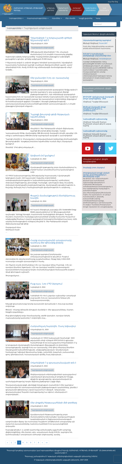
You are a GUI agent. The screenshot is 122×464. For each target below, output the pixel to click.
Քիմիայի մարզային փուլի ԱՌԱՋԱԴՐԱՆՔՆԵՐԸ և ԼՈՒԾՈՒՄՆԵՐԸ (94, 109)
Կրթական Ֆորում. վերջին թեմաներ (98, 34)
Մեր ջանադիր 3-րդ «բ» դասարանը (49, 78)
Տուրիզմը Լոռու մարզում (94, 168)
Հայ (109, 2)
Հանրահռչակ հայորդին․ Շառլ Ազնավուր (53, 326)
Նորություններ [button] (16, 18)
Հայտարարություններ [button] (37, 18)
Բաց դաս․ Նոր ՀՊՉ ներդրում (46, 284)
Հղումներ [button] (57, 18)
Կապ (98, 18)
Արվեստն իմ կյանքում (42, 155)
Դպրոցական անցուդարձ (42, 48)
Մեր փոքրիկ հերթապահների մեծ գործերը (53, 403)
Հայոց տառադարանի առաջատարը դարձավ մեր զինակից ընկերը (51, 241)
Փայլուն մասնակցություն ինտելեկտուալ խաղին (52, 196)
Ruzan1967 (103, 43)
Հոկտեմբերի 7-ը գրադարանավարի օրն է (53, 363)
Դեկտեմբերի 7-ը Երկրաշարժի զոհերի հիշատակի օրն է (51, 39)
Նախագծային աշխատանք (95, 119)
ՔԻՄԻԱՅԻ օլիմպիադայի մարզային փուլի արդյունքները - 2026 (98, 98)
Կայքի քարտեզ (85, 18)
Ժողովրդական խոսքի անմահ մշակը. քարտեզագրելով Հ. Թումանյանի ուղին (96, 174)
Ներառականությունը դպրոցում (97, 40)
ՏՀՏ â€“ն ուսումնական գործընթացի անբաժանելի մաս (97, 55)
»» (47, 442)
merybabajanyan (105, 59)
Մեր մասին (70, 18)
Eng (116, 2)
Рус (113, 2)
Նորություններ (14, 28)
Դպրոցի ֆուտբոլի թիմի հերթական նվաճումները (49, 115)
